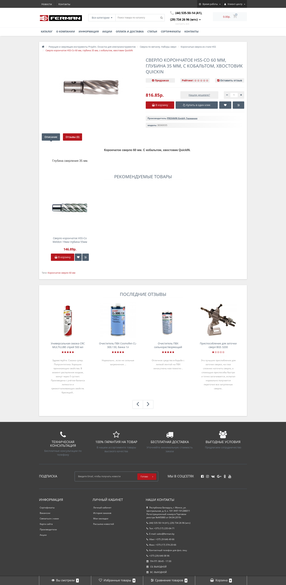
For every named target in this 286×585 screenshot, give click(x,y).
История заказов (102, 513)
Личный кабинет (102, 507)
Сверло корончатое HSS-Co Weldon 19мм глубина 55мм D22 (70, 240)
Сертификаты (171, 31)
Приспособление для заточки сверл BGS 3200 (218, 345)
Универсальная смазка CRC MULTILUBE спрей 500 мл (68, 345)
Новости (46, 4)
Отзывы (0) (72, 137)
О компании (65, 31)
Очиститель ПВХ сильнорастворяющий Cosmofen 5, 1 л (168, 345)
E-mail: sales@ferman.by (160, 533)
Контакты (64, 4)
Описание (51, 137)
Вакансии (45, 513)
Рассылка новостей (103, 524)
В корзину (63, 257)
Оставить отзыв (231, 80)
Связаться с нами (49, 518)
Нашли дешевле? (199, 95)
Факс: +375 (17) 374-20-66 (161, 544)
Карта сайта (46, 524)
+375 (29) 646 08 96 (157, 555)
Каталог (47, 31)
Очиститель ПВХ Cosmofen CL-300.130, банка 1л (118, 345)
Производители (48, 529)
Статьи (152, 31)
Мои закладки (100, 518)
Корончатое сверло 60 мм (61, 272)
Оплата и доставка (130, 31)
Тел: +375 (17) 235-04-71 (160, 528)
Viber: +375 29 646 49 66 (160, 539)
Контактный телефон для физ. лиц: (166, 550)
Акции (107, 31)
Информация (89, 31)
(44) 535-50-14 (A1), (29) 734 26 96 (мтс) (168, 522)
